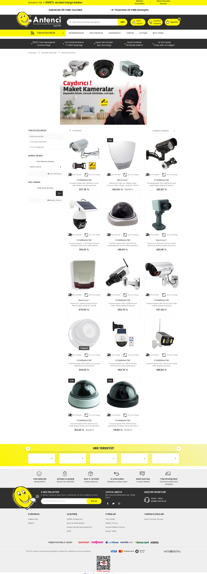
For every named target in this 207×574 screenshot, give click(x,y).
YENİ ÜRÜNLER (96, 33)
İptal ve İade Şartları (76, 520)
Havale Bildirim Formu (115, 524)
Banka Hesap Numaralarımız (79, 524)
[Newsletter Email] (71, 499)
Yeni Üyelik (110, 516)
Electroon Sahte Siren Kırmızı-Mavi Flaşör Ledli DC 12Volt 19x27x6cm (84, 302)
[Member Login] (137, 22)
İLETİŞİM (143, 33)
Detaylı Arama (54, 198)
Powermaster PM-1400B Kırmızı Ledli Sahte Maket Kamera (123, 302)
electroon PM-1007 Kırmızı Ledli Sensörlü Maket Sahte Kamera (162, 242)
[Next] (179, 446)
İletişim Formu (112, 520)
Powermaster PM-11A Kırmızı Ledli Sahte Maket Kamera (161, 302)
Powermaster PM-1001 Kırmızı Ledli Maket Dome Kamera (84, 362)
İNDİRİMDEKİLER (76, 33)
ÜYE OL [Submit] (94, 498)
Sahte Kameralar (68, 50)
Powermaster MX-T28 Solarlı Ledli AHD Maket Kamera (161, 362)
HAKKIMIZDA (115, 33)
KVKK (69, 528)
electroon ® (122, 177)
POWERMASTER (84, 177)
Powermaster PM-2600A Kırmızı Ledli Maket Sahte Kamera (84, 182)
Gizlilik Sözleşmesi (75, 516)
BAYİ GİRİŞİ (158, 33)
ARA (123, 22)
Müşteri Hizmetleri (139, 2)
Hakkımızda (33, 516)
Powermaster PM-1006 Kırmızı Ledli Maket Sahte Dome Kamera (123, 422)
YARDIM (130, 33)
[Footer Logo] (25, 495)
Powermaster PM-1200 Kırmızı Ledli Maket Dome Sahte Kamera (123, 242)
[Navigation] (47, 33)
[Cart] (172, 22)
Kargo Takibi (111, 528)
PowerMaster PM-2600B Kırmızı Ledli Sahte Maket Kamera (161, 182)
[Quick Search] (41, 191)
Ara (59, 191)
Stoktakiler (77, 128)
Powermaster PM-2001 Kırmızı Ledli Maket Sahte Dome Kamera (84, 422)
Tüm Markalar (54, 171)
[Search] (97, 22)
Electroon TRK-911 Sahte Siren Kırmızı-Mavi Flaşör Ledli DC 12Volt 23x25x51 (122, 182)
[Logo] (40, 19)
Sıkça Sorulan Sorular (163, 2)
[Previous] (28, 446)
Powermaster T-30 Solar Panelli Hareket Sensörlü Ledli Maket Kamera (84, 242)
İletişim (31, 520)
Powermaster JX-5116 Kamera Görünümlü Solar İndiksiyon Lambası (123, 362)
